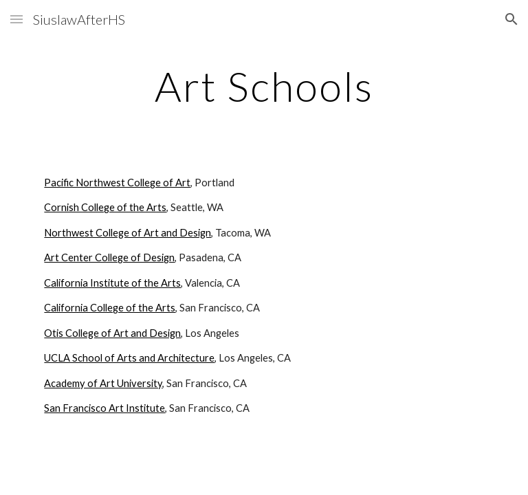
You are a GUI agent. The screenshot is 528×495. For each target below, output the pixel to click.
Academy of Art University (103, 383)
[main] (264, 86)
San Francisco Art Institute (104, 408)
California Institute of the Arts (112, 283)
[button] (16, 19)
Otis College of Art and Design (112, 333)
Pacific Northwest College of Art (117, 182)
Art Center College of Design (109, 257)
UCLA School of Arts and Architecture (129, 358)
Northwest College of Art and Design (127, 233)
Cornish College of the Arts (105, 207)
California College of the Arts (109, 308)
